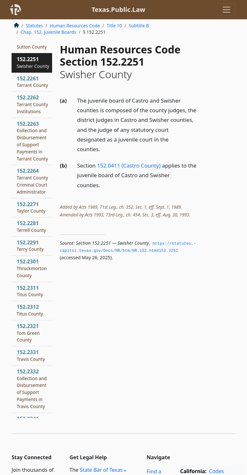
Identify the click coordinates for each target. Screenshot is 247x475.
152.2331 (31, 355)
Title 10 (114, 26)
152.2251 (33, 62)
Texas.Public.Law (118, 9)
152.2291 (30, 245)
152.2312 (30, 310)
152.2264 (32, 181)
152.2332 (32, 388)
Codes (216, 471)
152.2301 (32, 268)
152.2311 (30, 291)
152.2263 (32, 141)
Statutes (34, 26)
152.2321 (28, 333)
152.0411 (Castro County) (128, 165)
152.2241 (32, 43)
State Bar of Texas (101, 469)
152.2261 (32, 81)
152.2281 (31, 226)
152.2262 (32, 104)
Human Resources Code (75, 26)
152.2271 (31, 207)
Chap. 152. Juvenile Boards (48, 32)
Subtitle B (139, 26)
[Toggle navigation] (226, 9)
